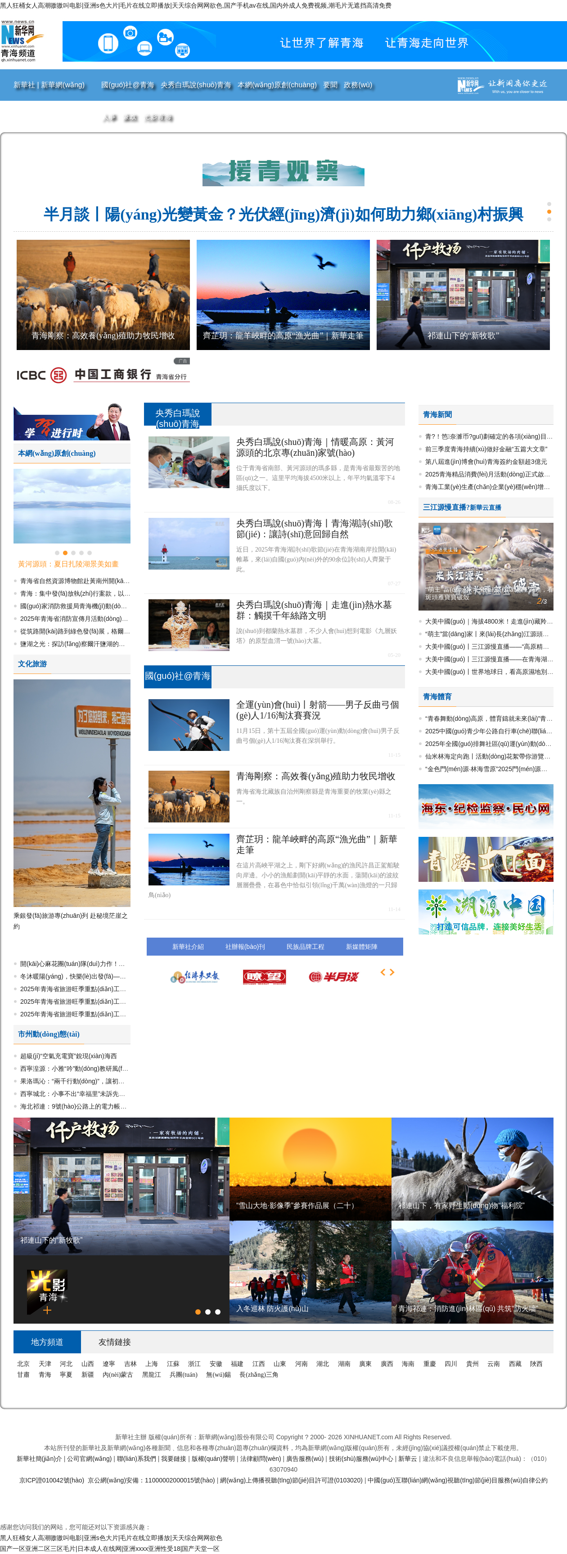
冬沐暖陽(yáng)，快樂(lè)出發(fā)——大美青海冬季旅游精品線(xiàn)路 (118, 976)
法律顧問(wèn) (261, 1458)
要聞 (330, 85)
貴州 (473, 1364)
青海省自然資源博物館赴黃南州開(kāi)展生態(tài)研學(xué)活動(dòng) (117, 580)
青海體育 (437, 697)
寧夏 (67, 1374)
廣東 (366, 1364)
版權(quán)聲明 (214, 1458)
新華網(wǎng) (63, 85)
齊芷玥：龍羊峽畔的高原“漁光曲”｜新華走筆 (283, 335)
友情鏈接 (115, 1342)
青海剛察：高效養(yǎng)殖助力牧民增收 (103, 335)
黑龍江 (152, 1374)
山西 (88, 1364)
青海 (46, 1374)
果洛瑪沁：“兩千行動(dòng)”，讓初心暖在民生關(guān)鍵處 (103, 1081)
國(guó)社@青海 (127, 85)
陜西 (536, 1364)
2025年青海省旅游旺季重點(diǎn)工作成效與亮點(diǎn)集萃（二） (112, 1014)
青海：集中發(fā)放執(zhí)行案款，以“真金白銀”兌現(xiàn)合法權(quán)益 (122, 593)
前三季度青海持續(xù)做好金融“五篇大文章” (486, 449)
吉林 (131, 1364)
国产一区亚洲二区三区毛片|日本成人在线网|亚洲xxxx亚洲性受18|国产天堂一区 (110, 1548)
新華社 (25, 85)
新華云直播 (485, 507)
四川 (452, 1364)
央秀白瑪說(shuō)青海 (196, 85)
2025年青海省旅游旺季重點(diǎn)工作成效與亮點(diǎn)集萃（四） (112, 989)
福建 (238, 1364)
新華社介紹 (188, 946)
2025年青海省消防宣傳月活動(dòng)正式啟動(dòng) (92, 618)
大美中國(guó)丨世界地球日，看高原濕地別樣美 (492, 671)
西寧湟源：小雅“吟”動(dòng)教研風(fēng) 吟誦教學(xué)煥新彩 (107, 1068)
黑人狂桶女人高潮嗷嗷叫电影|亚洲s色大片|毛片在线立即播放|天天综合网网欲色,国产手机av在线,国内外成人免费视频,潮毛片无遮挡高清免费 (196, 5)
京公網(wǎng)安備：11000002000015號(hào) (152, 1480)
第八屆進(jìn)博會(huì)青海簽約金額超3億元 (486, 461)
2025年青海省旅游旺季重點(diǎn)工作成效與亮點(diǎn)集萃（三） (112, 1001)
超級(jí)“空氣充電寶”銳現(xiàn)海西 (68, 1056)
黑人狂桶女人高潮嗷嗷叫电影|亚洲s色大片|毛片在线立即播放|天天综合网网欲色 (111, 1537)
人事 (108, 116)
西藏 (516, 1364)
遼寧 (110, 1364)
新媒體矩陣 (362, 946)
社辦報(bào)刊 (245, 946)
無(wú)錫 (219, 1374)
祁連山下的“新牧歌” (464, 335)
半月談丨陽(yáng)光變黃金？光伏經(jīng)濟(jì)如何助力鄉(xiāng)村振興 (283, 214)
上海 (152, 1364)
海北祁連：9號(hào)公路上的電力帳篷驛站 (79, 1106)
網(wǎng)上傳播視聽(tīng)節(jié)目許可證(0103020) (292, 1480)
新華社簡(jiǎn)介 (40, 1458)
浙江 (195, 1364)
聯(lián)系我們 (137, 1458)
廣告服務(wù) (305, 1458)
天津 (46, 1364)
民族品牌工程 (305, 946)
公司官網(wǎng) (90, 1458)
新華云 (408, 1458)
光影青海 (157, 116)
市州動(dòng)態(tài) (49, 1034)
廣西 (388, 1364)
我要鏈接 (174, 1458)
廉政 (129, 116)
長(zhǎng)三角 (259, 1374)
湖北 (323, 1364)
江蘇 (174, 1364)
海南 (409, 1364)
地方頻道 (47, 1342)
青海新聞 (437, 414)
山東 (281, 1364)
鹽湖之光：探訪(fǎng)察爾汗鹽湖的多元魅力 (82, 643)
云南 (494, 1364)
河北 (67, 1364)
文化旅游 (32, 664)
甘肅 (24, 1374)
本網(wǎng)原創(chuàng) (277, 85)
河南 (302, 1364)
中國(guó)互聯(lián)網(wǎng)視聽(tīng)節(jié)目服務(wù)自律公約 (458, 1480)
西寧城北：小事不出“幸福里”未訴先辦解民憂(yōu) (89, 1093)
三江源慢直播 (444, 507)
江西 (259, 1364)
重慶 (430, 1364)
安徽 (217, 1364)
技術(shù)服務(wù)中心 (362, 1458)
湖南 (345, 1364)
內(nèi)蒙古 (119, 1374)
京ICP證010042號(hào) (52, 1480)
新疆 (88, 1374)
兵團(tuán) (184, 1374)
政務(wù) (358, 85)
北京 (24, 1364)
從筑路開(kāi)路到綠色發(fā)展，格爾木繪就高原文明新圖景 (103, 631)
